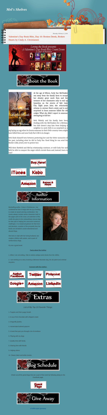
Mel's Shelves (16, 9)
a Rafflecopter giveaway (38, 408)
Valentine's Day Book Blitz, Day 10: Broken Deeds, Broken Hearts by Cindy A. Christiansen (37, 38)
